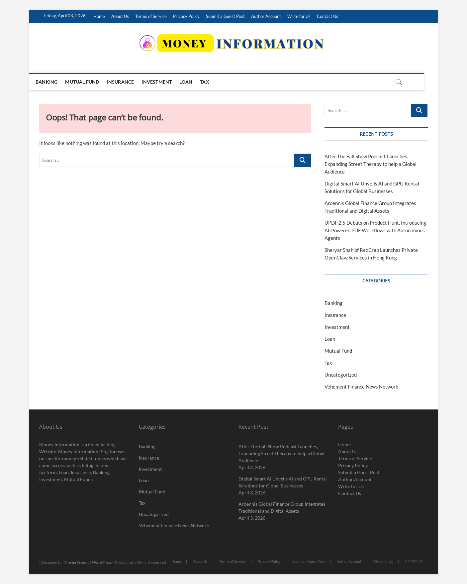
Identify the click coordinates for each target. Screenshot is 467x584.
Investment (163, 82)
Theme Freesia (76, 562)
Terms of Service (151, 16)
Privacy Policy (186, 16)
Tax (211, 82)
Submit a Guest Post (225, 16)
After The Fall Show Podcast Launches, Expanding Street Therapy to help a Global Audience (371, 164)
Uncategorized (341, 375)
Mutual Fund (89, 82)
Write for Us (299, 16)
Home (99, 16)
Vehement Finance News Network (361, 387)
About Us (120, 16)
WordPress (102, 562)
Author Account (266, 16)
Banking (53, 82)
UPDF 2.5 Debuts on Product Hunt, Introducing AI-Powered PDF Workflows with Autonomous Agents (375, 230)
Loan (192, 82)
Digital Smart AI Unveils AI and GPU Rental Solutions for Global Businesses (282, 482)
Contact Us (327, 16)
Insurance (127, 82)
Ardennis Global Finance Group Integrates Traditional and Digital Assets (281, 507)
